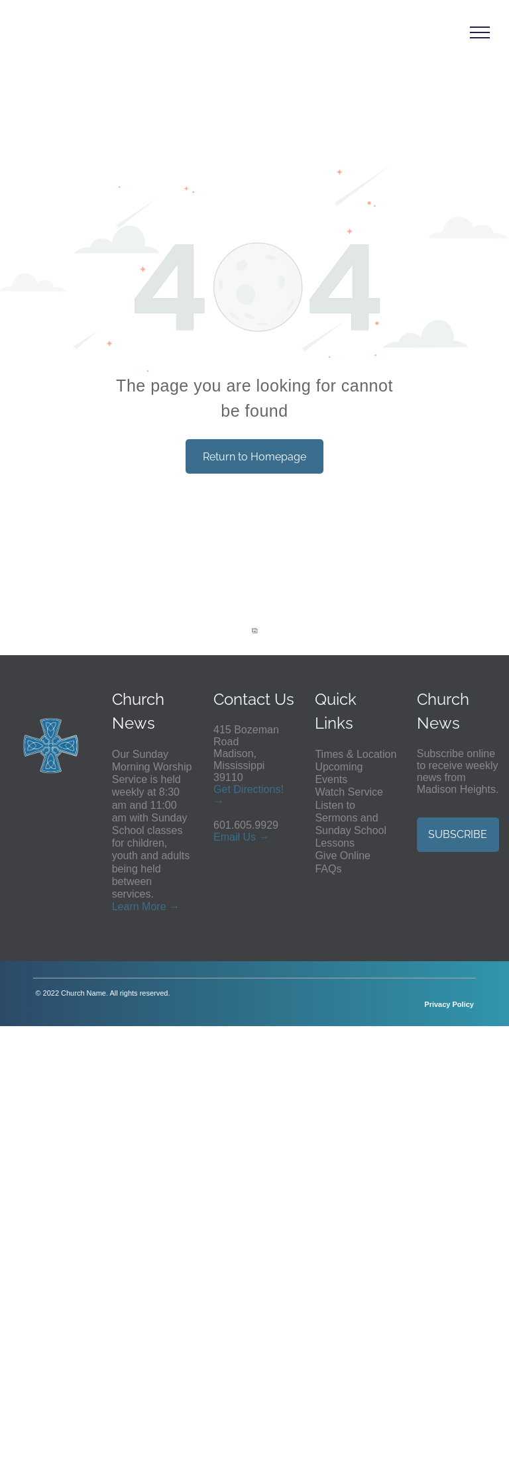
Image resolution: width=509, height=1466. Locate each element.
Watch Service (349, 792)
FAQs (328, 868)
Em (221, 837)
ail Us (242, 837)
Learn (125, 906)
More (154, 906)
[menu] (480, 32)
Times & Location (355, 754)
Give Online (342, 855)
